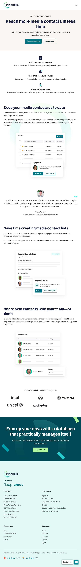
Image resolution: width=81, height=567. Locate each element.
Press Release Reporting (12, 505)
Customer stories (10, 534)
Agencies (45, 496)
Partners (45, 537)
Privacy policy (45, 553)
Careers (45, 540)
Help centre (8, 537)
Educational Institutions (50, 511)
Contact (45, 534)
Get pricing (49, 41)
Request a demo (33, 41)
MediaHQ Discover (10, 517)
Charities (45, 505)
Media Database (9, 499)
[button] (76, 5)
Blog (5, 530)
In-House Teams (48, 499)
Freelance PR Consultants (51, 502)
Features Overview (10, 496)
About (44, 530)
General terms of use (22, 553)
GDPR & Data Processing (58, 553)
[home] (12, 5)
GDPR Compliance (10, 508)
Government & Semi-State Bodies (54, 508)
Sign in (44, 543)
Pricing (6, 540)
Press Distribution (10, 502)
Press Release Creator (11, 511)
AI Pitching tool (9, 514)
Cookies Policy (34, 553)
